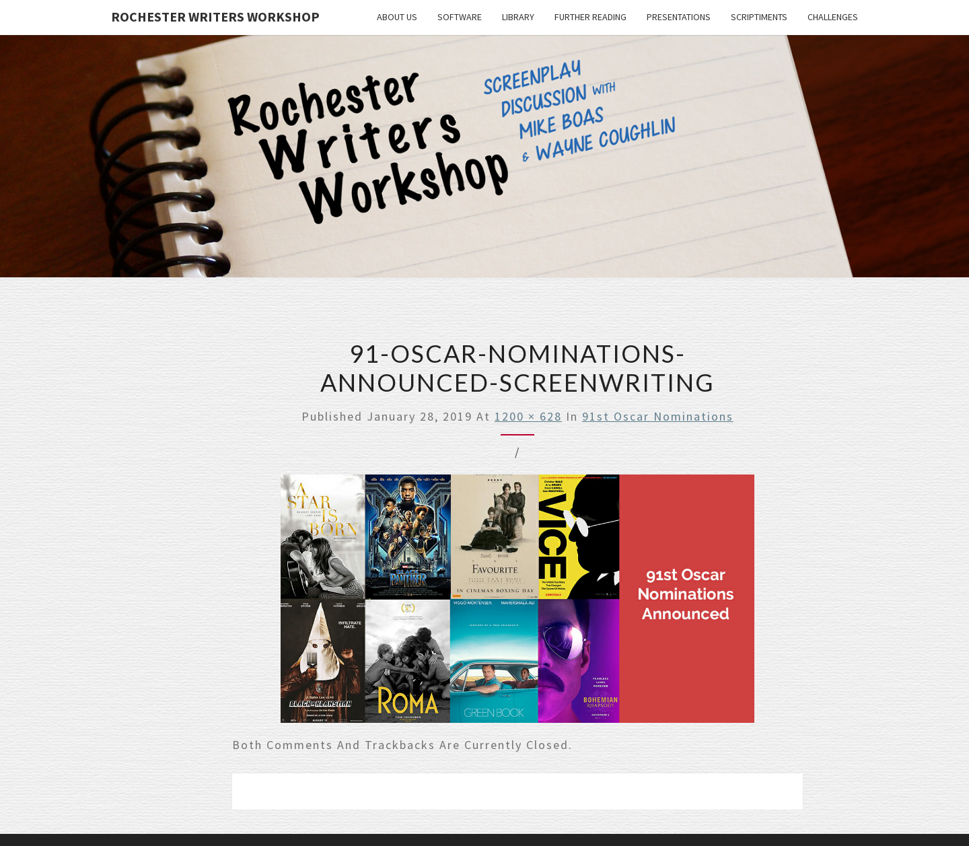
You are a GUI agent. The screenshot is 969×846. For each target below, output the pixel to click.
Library (518, 17)
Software (459, 17)
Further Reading (590, 17)
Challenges (833, 17)
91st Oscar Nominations (657, 416)
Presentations (679, 17)
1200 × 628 (528, 416)
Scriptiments (759, 17)
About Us (397, 17)
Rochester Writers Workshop (215, 16)
